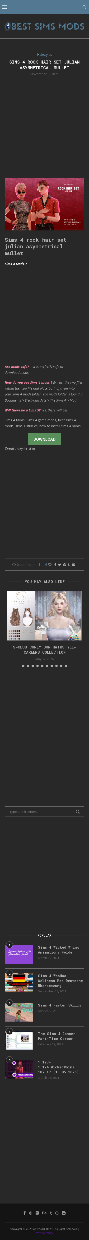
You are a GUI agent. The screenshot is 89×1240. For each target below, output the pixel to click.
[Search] (84, 7)
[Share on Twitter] (59, 564)
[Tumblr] (51, 1213)
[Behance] (44, 1213)
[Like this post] (50, 564)
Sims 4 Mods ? (16, 264)
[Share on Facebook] (55, 564)
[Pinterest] (30, 1213)
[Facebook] (24, 1213)
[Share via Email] (73, 564)
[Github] (57, 1213)
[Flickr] (37, 1213)
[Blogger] (64, 1213)
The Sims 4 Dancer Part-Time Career (56, 1036)
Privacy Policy (44, 1233)
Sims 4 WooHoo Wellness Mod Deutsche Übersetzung (60, 980)
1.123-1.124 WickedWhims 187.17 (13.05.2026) (58, 1067)
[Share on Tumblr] (69, 564)
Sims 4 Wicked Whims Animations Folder (58, 949)
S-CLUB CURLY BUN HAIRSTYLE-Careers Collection (44, 649)
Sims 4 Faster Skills (59, 1005)
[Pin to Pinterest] (64, 564)
